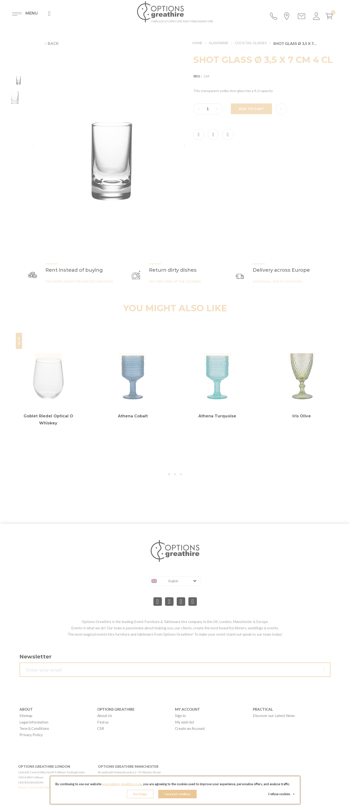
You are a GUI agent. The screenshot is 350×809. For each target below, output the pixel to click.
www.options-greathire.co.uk (121, 785)
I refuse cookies (282, 794)
